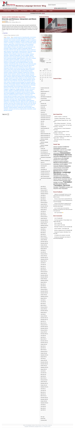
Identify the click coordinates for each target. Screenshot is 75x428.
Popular (31, 10)
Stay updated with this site (61, 8)
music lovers (25, 86)
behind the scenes (12, 49)
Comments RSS (44, 420)
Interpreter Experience (11, 73)
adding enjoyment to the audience (24, 38)
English (69, 149)
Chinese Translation (57, 146)
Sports (42, 162)
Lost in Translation (58, 218)
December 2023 (44, 220)
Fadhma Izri (56, 194)
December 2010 (44, 397)
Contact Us (50, 425)
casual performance (23, 52)
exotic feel (22, 59)
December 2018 (44, 310)
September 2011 (44, 386)
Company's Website (7, 10)
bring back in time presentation (12, 51)
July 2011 (42, 388)
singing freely (21, 97)
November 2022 (44, 243)
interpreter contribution (8, 72)
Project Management (44, 153)
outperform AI (11, 90)
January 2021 (43, 273)
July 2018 (42, 314)
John (55, 212)
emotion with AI (29, 58)
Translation (67, 182)
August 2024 (43, 209)
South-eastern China (13, 99)
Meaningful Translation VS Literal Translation (63, 226)
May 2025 (42, 197)
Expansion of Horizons (8, 61)
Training (42, 167)
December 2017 (44, 317)
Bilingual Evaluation (44, 91)
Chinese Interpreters (13, 54)
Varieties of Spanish (58, 116)
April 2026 (42, 186)
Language (42, 126)
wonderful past (20, 107)
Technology (43, 165)
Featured (42, 108)
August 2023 (43, 227)
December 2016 (44, 326)
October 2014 (43, 344)
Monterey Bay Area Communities (28, 85)
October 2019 (43, 294)
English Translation (58, 151)
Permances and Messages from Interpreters (12, 92)
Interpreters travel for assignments (10, 79)
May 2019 (42, 303)
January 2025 (43, 204)
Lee (55, 208)
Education (42, 103)
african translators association (14, 40)
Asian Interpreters (19, 47)
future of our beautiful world (28, 63)
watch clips (11, 103)
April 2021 (42, 268)
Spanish (55, 179)
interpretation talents (16, 70)
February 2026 (43, 190)
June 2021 (43, 264)
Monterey (56, 170)
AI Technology (10, 42)
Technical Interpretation (45, 164)
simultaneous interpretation (30, 96)
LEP (59, 159)
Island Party (20, 79)
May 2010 (42, 408)
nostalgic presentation (20, 89)
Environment (43, 105)
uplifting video (31, 101)
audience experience (13, 48)
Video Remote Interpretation (46, 178)
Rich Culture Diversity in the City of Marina (62, 139)
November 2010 (44, 399)
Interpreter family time (21, 73)
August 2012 (43, 369)
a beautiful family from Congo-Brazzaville (21, 37)
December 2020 (44, 275)
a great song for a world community (11, 38)
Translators (62, 187)
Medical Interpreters (65, 166)
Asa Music (14, 47)
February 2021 (43, 271)
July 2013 (42, 358)
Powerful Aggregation (10, 93)
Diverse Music (25, 56)
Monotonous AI (19, 85)
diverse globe (19, 56)
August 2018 (43, 312)
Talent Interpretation (22, 100)
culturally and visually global (14, 55)
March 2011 (43, 395)
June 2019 (43, 301)
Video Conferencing (44, 176)
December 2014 (44, 340)
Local (42, 130)
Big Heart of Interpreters (21, 49)
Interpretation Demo (8, 70)
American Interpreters (29, 44)
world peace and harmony (14, 108)
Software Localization (45, 160)
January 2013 (43, 360)
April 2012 (42, 376)
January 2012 (43, 381)
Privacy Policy (44, 425)
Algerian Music (12, 44)
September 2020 (44, 280)
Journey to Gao (57, 203)
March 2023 (43, 236)
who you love (21, 106)
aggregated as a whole (25, 40)
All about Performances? (19, 44)
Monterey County (63, 170)
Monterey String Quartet (8, 86)
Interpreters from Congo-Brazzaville (24, 76)
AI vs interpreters (17, 42)
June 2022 (43, 252)
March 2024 (43, 214)
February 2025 (43, 202)
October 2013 (43, 353)
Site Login (42, 416)
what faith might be (20, 104)
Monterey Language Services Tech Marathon (63, 230)
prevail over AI (27, 93)
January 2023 (43, 239)
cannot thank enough (32, 51)
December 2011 (44, 383)
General (8, 37)
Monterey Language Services (62, 173)
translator (56, 187)
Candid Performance (23, 51)
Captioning (43, 93)
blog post (28, 49)
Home (24, 425)
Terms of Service (39, 425)
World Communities (28, 107)
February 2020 (43, 289)
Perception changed (29, 90)
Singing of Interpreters (29, 97)
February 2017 (43, 324)
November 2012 (44, 363)
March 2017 (43, 323)
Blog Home (16, 10)
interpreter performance (16, 75)
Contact (50, 10)
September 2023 (44, 225)
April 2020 (42, 285)
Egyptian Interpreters (21, 58)
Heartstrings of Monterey (23, 66)
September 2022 (44, 246)
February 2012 (43, 379)
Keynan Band (20, 80)
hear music (9, 66)
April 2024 (42, 213)
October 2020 (43, 278)
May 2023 (42, 232)
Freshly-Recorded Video (13, 63)
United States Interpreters (15, 101)
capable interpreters (8, 52)
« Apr (42, 80)
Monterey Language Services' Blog (31, 6)
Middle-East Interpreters (25, 83)
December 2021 (44, 257)
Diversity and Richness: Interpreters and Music (19, 19)
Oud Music (6, 90)
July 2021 (42, 262)
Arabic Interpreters (22, 45)
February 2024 (43, 216)
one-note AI (27, 89)
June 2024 (43, 211)
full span (20, 63)
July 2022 (42, 250)
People (42, 148)
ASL (41, 89)
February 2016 (43, 330)
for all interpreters (11, 62)
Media (42, 131)
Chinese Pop (19, 54)
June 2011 (43, 390)
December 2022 (44, 241)
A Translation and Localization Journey (62, 235)
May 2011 (42, 392)
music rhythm (11, 87)
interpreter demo (26, 72)
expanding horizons (28, 59)
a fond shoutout (33, 37)
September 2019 (44, 296)
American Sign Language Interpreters (11, 45)
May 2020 (42, 284)
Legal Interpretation (44, 128)
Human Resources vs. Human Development (62, 128)
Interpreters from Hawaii (13, 78)
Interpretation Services (45, 115)
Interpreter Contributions (18, 72)
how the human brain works (19, 68)
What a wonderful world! (18, 103)
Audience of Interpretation (23, 48)
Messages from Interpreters (25, 82)
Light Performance (27, 80)
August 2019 (43, 298)
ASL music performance (28, 47)
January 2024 (43, 218)
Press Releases (24, 10)
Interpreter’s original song (12, 76)
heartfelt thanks (15, 66)
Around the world (30, 45)
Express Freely (16, 61)
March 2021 (43, 269)
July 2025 (42, 195)
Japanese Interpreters (27, 79)
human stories (10, 69)
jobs (63, 158)
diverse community (12, 56)
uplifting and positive (24, 101)
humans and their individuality (19, 69)
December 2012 (44, 362)
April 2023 (42, 234)
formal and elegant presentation (22, 62)
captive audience (15, 52)
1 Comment (5, 20)
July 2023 (42, 229)
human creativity (28, 68)
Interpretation (65, 153)
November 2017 (44, 319)
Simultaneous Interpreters (9, 97)
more (43, 13)
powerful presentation (19, 93)
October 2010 (43, 401)
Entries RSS (43, 418)
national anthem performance (26, 87)
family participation (23, 61)
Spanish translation (63, 180)
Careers (33, 425)
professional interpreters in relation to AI (16, 94)
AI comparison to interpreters (14, 41)
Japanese (59, 158)
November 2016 (44, 328)
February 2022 (43, 253)
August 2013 (43, 356)
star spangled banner (13, 100)
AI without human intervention (26, 42)
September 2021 (44, 259)
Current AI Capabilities (25, 55)
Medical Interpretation (45, 133)
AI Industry (27, 41)
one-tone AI (32, 89)
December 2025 (44, 191)
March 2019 (43, 305)
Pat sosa (56, 198)
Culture (65, 149)
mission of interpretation (11, 85)
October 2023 (43, 223)
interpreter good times (30, 73)
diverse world (31, 56)
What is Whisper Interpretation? (60, 123)
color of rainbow (26, 54)
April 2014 (42, 347)
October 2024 (43, 207)
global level (18, 65)
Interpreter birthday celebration (26, 70)
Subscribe (38, 10)
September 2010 (44, 402)
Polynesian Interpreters (25, 92)
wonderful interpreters (13, 107)
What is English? (58, 223)
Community (43, 98)
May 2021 (42, 266)
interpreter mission (7, 75)
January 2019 (43, 308)
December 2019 (44, 291)
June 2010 (43, 406)
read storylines (27, 94)
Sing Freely (16, 97)
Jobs (41, 121)
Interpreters (63, 156)
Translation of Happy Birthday (59, 118)
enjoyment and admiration (14, 59)
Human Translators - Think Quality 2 (61, 228)
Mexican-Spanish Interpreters (14, 83)
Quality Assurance (44, 155)
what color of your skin (27, 103)
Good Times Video (24, 65)
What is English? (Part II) (59, 224)
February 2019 (43, 307)
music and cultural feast (18, 86)
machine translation (63, 161)
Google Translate (48, 62)
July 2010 (42, 404)
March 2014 (43, 349)
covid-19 (62, 149)
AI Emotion (22, 41)
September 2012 (44, 367)
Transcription (43, 169)
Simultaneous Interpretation (46, 157)
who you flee (16, 106)
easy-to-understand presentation (10, 58)
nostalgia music (12, 89)
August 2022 (43, 248)
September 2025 (44, 193)
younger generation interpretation (25, 108)
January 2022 (43, 255)
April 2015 (42, 337)
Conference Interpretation (45, 100)
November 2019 (44, 292)
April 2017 (42, 321)
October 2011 (43, 385)
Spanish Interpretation (63, 179)
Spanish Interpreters (22, 99)
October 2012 (43, 365)
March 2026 (43, 188)
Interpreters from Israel (22, 78)
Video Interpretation (63, 188)
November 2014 (44, 342)
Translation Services (44, 171)
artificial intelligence (7, 47)
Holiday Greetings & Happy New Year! (61, 120)
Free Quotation (28, 425)
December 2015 (44, 333)
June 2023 (43, 230)
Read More (5, 33)
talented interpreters (30, 100)
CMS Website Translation (45, 96)
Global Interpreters (12, 65)
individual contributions (29, 69)
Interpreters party (31, 78)
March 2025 (43, 200)
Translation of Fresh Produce (59, 134)
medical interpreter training (59, 167)
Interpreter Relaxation (25, 75)
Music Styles (17, 87)
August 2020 (43, 282)
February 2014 (43, 351)
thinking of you (6, 101)
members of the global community (13, 82)
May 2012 (42, 374)
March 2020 (43, 287)
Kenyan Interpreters (14, 80)
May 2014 (42, 346)
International (43, 114)
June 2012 (43, 372)
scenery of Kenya (20, 96)
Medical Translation (63, 169)
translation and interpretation (60, 183)
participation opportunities (19, 90)
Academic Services (44, 87)
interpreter (56, 156)
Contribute (44, 10)
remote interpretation (63, 175)
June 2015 (43, 335)
